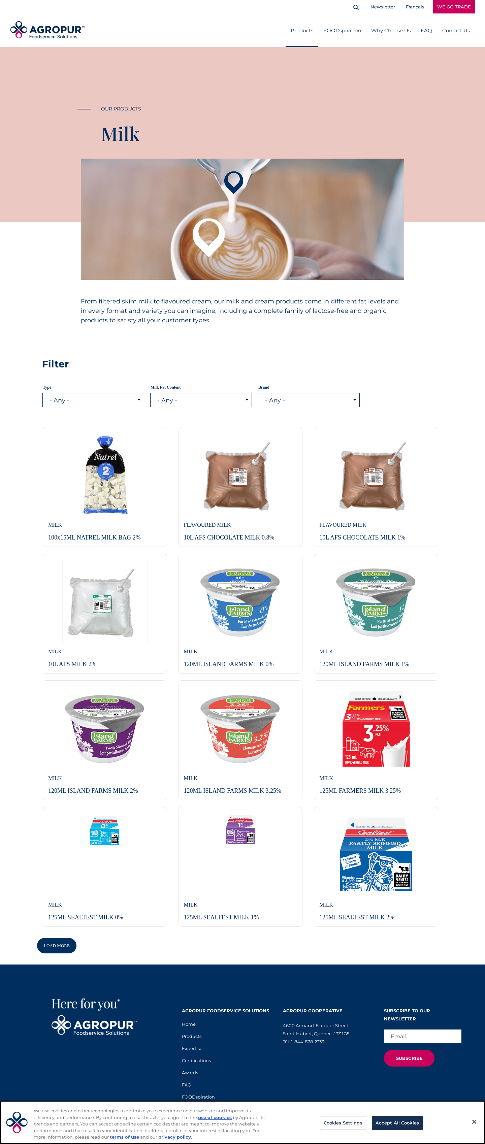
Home (189, 1024)
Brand (263, 387)
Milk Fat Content (166, 387)
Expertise (192, 1048)
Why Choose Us (391, 30)
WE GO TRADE (454, 6)
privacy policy (174, 1137)
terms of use (124, 1137)
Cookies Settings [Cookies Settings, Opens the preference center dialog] (343, 1122)
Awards (190, 1072)
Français (415, 6)
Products (302, 30)
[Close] (474, 1121)
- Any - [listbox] (59, 400)
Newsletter (382, 6)
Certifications (196, 1060)
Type (47, 387)
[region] (242, 1122)
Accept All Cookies (397, 1122)
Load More (57, 945)
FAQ (426, 30)
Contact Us (456, 30)
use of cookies (215, 1117)
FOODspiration (342, 30)
